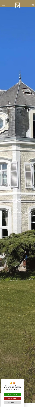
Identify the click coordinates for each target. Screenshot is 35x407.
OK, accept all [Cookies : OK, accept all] (12, 394)
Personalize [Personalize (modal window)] (12, 402)
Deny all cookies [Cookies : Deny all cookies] (12, 398)
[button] (3, 5)
